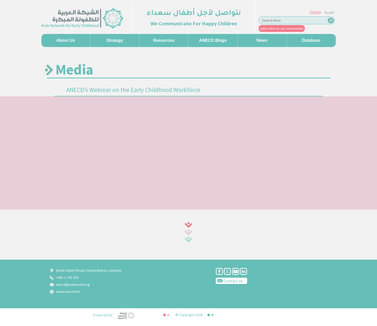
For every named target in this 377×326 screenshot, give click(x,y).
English (315, 12)
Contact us (229, 280)
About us (65, 40)
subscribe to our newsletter (282, 28)
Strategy (114, 40)
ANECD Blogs (213, 40)
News (262, 40)
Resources (164, 40)
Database (311, 40)
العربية (329, 13)
